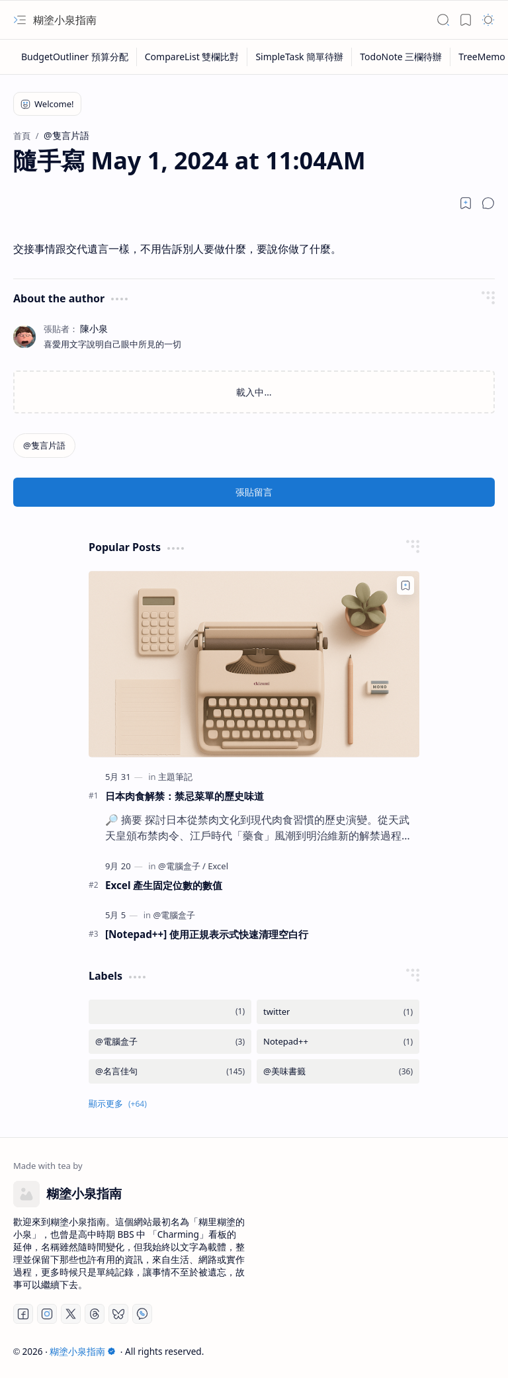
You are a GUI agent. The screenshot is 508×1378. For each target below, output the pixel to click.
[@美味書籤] (338, 1071)
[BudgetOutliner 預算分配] (75, 57)
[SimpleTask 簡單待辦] (299, 57)
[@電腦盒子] (182, 866)
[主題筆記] (175, 777)
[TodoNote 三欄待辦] (401, 57)
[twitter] (338, 1012)
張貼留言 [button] (254, 492)
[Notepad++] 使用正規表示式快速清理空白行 (206, 934)
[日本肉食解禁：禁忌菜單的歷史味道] (254, 664)
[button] (20, 20)
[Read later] (466, 203)
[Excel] (218, 866)
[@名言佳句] (170, 1071)
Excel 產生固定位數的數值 (163, 885)
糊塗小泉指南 (65, 20)
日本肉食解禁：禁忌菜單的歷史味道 (184, 795)
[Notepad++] (338, 1041)
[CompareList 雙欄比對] (192, 57)
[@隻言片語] (44, 445)
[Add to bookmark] (405, 585)
